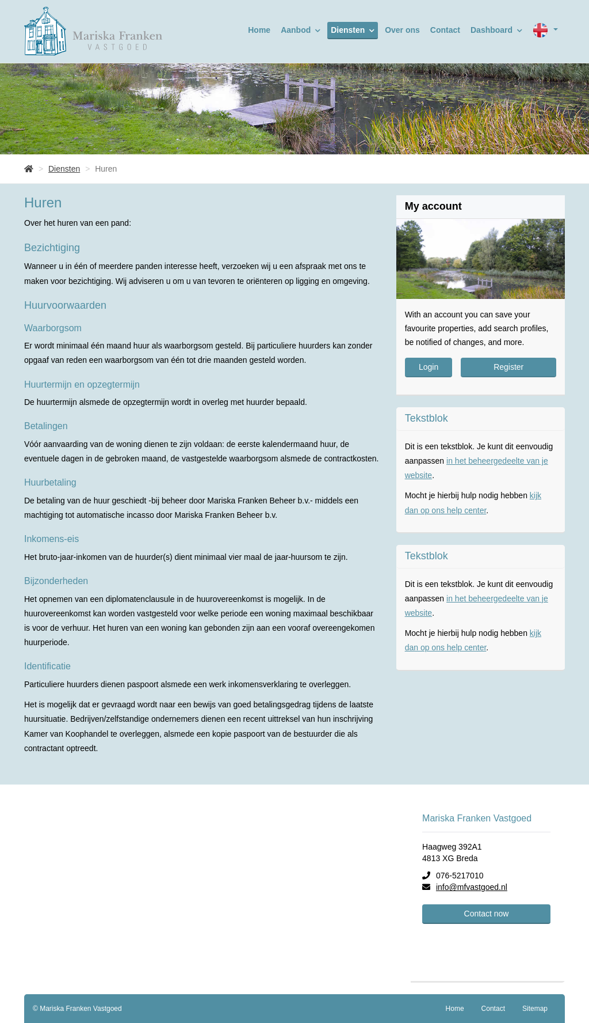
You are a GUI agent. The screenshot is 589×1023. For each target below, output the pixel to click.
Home (259, 30)
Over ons (402, 30)
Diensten (352, 30)
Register (508, 367)
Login (428, 367)
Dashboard (496, 30)
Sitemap (535, 1009)
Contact (445, 30)
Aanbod (300, 30)
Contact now (486, 913)
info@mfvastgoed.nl (471, 887)
